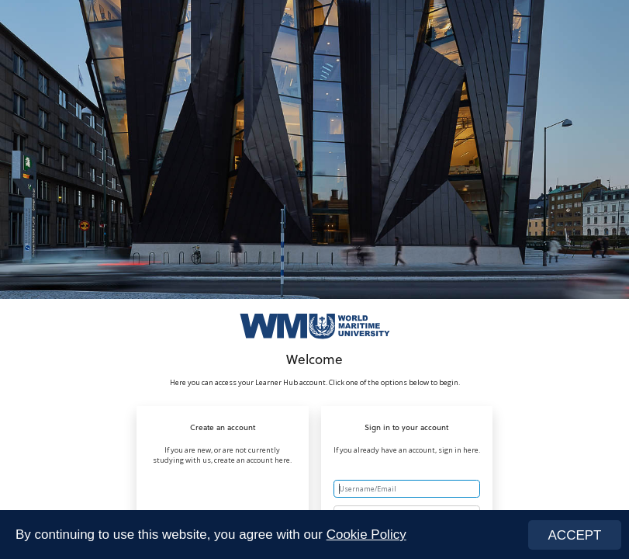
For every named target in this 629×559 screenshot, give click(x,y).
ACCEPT (575, 535)
